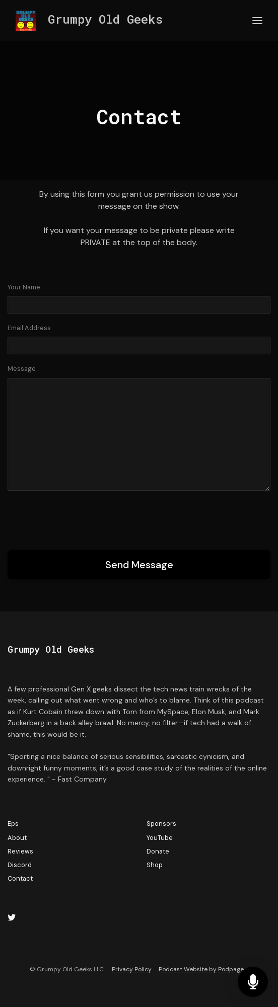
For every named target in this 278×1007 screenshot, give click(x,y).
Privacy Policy (132, 969)
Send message (139, 564)
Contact (20, 878)
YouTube (160, 837)
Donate (158, 851)
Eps (13, 823)
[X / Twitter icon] (12, 917)
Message (22, 368)
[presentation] (84, 518)
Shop (155, 865)
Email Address (29, 328)
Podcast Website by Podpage (201, 969)
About (17, 837)
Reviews (20, 851)
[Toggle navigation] (257, 21)
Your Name (24, 287)
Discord (20, 865)
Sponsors (161, 823)
